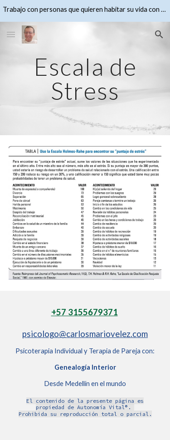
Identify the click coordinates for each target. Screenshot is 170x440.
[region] (85, 11)
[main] (85, 79)
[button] (11, 34)
